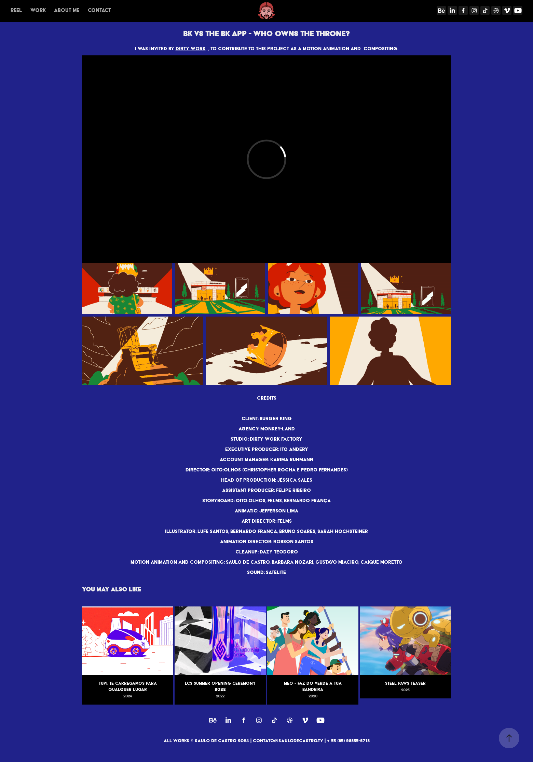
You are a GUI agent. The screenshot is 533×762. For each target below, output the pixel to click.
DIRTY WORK (191, 48)
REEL (16, 10)
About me (66, 10)
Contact (99, 10)
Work (38, 10)
